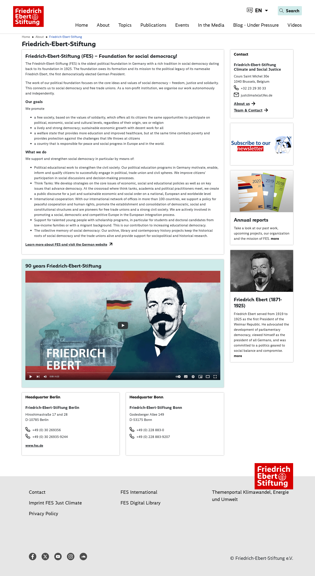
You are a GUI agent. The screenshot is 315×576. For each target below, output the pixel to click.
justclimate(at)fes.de (256, 95)
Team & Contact (248, 110)
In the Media (211, 25)
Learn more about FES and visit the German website (66, 244)
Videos (294, 25)
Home (81, 25)
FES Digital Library (141, 503)
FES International (139, 492)
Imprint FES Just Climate (55, 503)
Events (182, 25)
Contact (37, 492)
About (103, 25)
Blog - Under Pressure (256, 25)
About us (242, 103)
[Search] (290, 10)
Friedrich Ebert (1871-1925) (258, 302)
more (275, 238)
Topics (125, 25)
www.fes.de (34, 445)
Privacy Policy (43, 513)
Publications (153, 25)
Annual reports (251, 220)
